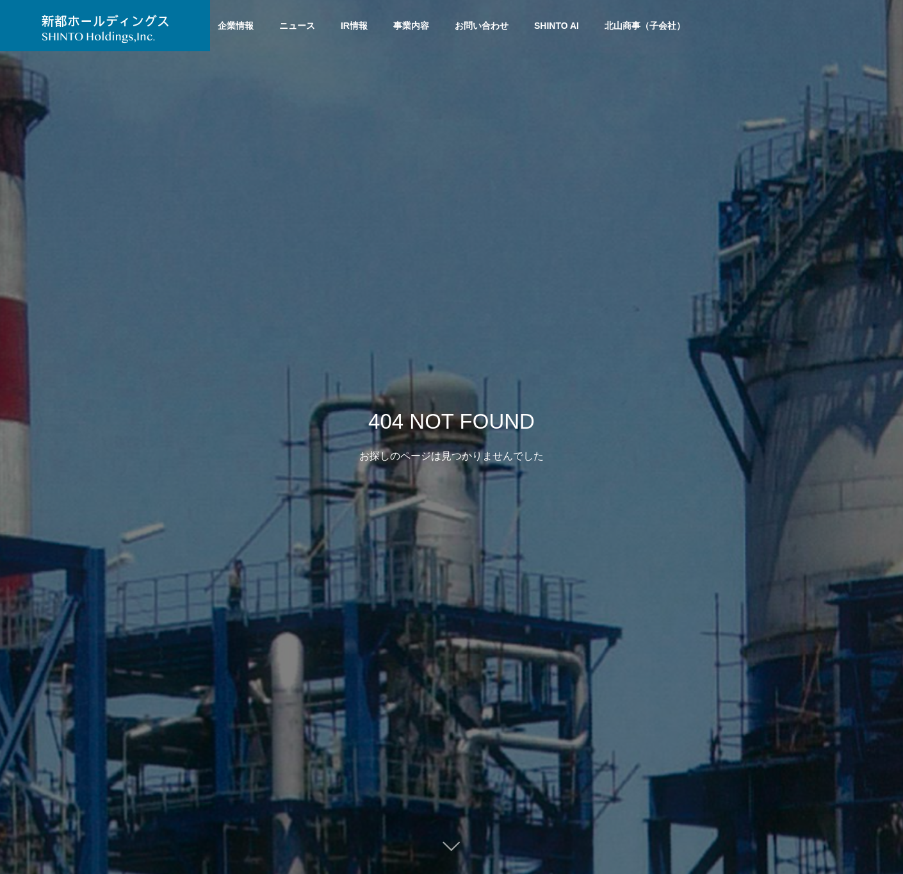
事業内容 (411, 26)
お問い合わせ (481, 26)
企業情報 (236, 26)
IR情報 (354, 26)
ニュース (297, 26)
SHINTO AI (556, 26)
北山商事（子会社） (645, 26)
